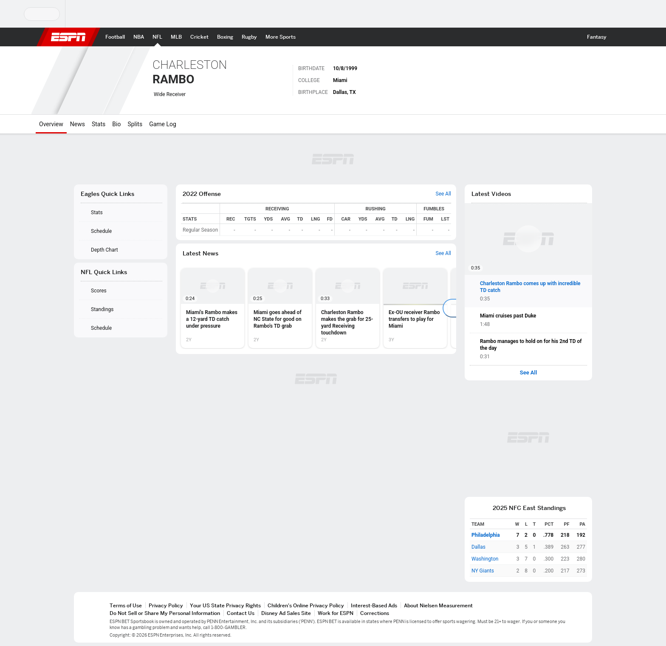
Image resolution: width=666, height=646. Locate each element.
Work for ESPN (335, 613)
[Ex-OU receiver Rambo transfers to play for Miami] (415, 308)
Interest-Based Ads (374, 605)
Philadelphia (485, 535)
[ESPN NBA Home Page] (138, 37)
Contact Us (240, 613)
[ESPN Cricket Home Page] (199, 37)
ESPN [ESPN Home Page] (68, 37)
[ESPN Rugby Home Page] (249, 37)
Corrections (374, 613)
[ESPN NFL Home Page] (157, 37)
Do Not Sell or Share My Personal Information (165, 613)
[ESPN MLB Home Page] (176, 37)
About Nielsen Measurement (438, 605)
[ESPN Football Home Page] (115, 37)
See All (528, 373)
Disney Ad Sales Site (286, 613)
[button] (618, 37)
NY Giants (482, 571)
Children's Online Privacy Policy (306, 605)
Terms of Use (126, 605)
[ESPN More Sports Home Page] (280, 37)
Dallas (478, 547)
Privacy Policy (166, 605)
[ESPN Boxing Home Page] (225, 37)
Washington (484, 559)
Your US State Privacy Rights (225, 605)
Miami (340, 80)
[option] (212, 308)
